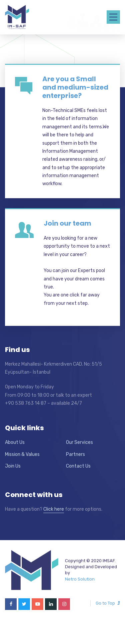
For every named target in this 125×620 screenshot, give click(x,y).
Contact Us (78, 466)
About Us (15, 442)
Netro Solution (80, 579)
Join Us (13, 466)
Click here (53, 509)
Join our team (67, 223)
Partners (75, 454)
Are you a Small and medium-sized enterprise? (75, 87)
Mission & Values (22, 454)
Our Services (79, 442)
